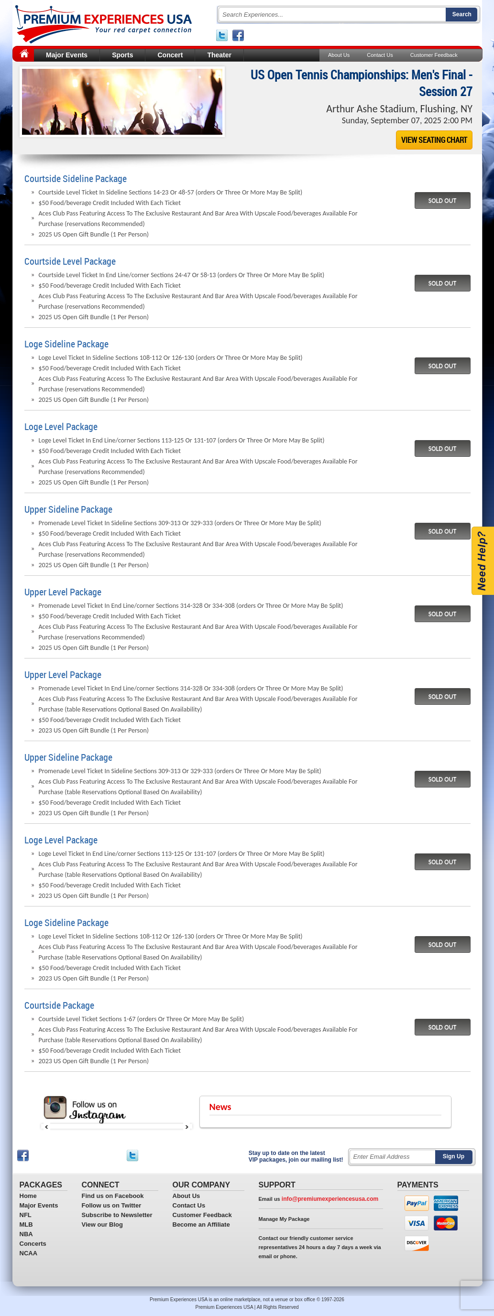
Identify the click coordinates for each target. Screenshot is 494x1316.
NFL (26, 1215)
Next (186, 1126)
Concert (170, 55)
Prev (47, 1126)
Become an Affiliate (201, 1224)
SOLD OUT (442, 200)
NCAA (29, 1253)
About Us (339, 55)
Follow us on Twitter (112, 1205)
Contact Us (380, 55)
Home (28, 1195)
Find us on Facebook (113, 1195)
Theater (219, 55)
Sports (122, 55)
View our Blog (102, 1224)
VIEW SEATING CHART (434, 140)
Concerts (33, 1243)
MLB (26, 1224)
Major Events (67, 55)
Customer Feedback (433, 55)
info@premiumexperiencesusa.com (330, 1199)
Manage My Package (284, 1219)
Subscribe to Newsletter (117, 1215)
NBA (26, 1234)
